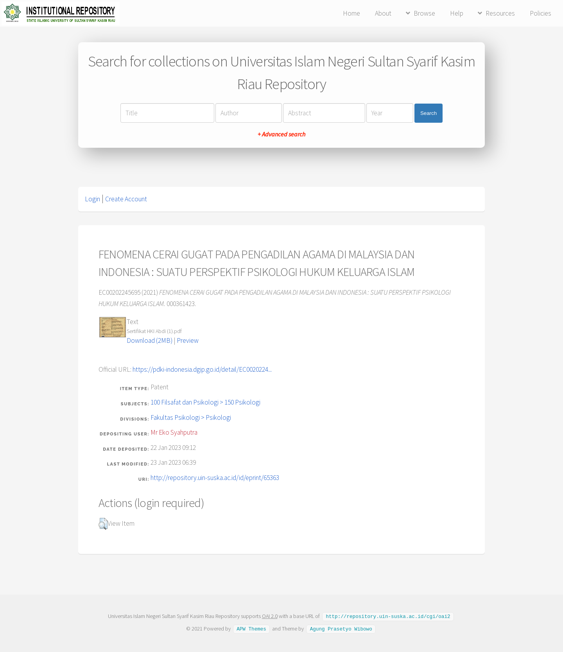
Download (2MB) (149, 340)
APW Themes (251, 628)
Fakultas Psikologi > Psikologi (191, 417)
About (383, 13)
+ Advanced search (281, 134)
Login (92, 199)
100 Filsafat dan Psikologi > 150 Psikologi (205, 402)
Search (428, 113)
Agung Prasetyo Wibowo (341, 628)
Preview (188, 340)
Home (351, 13)
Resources (500, 13)
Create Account (126, 199)
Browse (424, 13)
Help (456, 13)
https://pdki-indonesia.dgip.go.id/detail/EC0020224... (202, 369)
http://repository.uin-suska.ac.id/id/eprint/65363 (215, 477)
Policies (540, 13)
